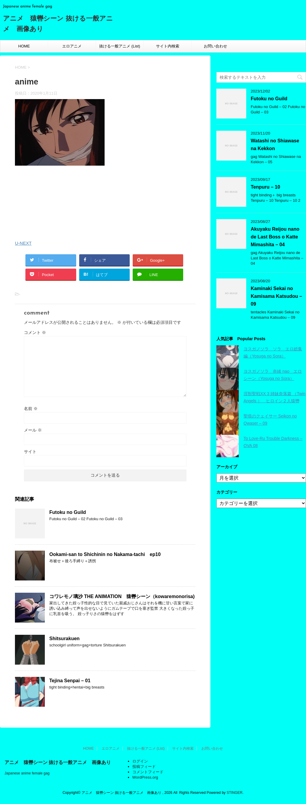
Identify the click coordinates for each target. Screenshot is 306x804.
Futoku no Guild (67, 512)
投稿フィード (144, 766)
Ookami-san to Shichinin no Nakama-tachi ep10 (105, 554)
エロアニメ (72, 46)
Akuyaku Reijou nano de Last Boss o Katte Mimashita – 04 (275, 237)
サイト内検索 (167, 46)
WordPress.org (145, 777)
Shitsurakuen (64, 638)
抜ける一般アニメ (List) (119, 46)
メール (33, 430)
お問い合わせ (215, 46)
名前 (31, 408)
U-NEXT (23, 243)
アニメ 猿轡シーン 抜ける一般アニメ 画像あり (57, 762)
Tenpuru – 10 (265, 187)
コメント (35, 332)
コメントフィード (147, 772)
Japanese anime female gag (27, 773)
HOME (24, 46)
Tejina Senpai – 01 (70, 680)
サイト (30, 451)
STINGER (234, 793)
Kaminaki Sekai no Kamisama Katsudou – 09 (276, 296)
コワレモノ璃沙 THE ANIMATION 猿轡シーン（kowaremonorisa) (122, 596)
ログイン (140, 761)
